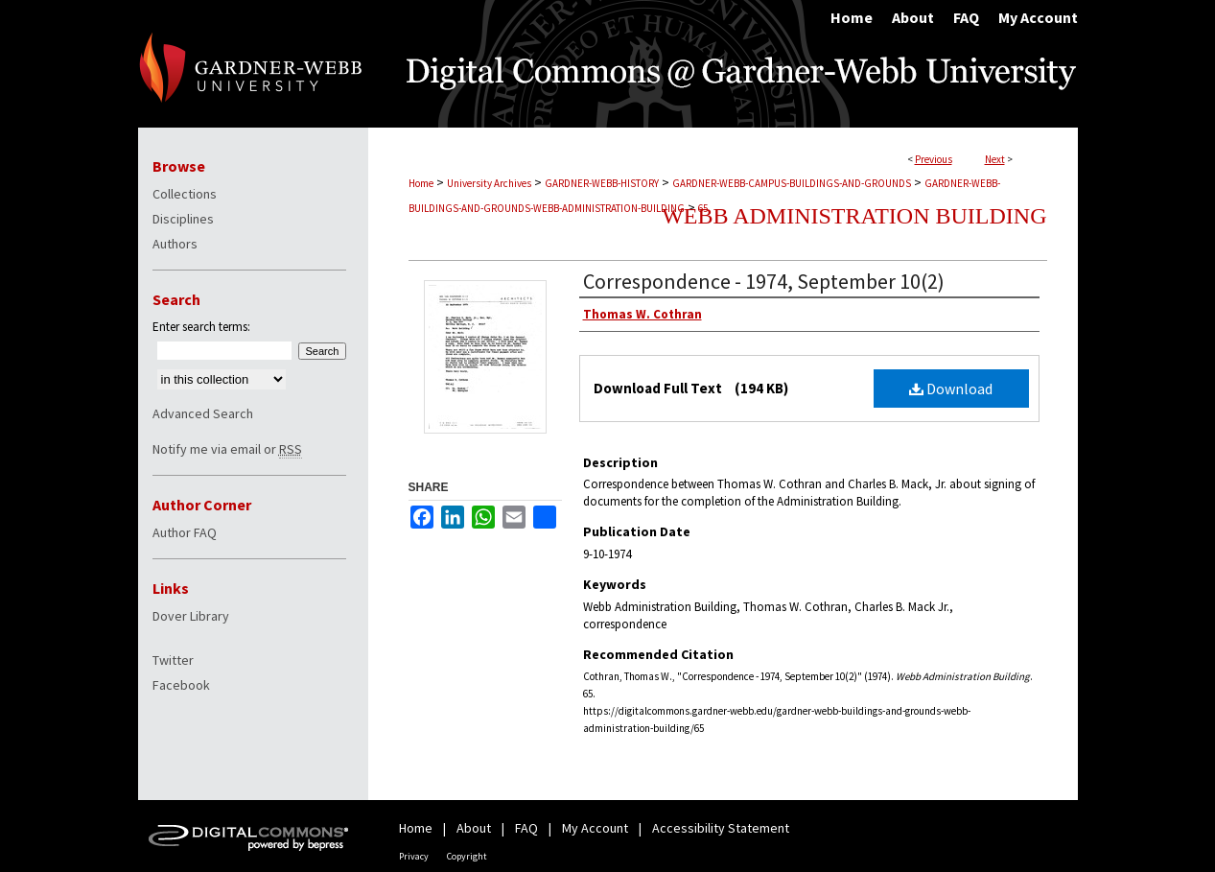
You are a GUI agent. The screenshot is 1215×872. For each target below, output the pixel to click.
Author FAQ (184, 532)
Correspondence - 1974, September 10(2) (764, 281)
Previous (933, 159)
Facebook (181, 685)
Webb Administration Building (854, 215)
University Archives (489, 183)
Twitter (173, 660)
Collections (184, 193)
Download (951, 388)
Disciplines (183, 218)
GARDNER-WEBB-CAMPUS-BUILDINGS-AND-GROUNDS (791, 183)
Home (421, 183)
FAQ (526, 828)
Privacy (414, 856)
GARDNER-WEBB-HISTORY (602, 183)
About (473, 828)
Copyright (467, 856)
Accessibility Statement (720, 828)
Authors (175, 243)
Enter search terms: (201, 326)
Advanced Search (202, 413)
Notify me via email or (227, 449)
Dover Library (190, 616)
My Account (595, 828)
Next (995, 159)
